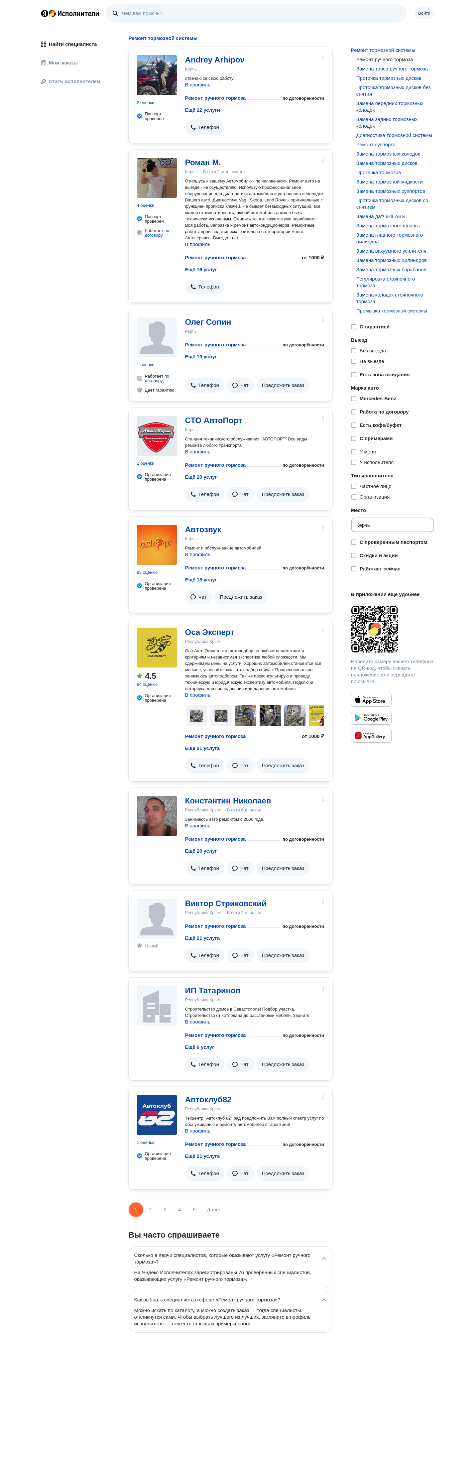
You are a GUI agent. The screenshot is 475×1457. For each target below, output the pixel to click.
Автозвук (203, 529)
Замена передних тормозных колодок (389, 106)
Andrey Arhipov (215, 59)
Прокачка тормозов (378, 172)
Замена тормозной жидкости (389, 181)
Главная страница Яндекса (44, 13)
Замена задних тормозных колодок (386, 122)
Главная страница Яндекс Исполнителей (70, 13)
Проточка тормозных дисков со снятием (392, 203)
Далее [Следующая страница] (214, 1209)
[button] (204, 127)
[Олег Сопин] (157, 337)
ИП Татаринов (213, 990)
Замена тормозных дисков (386, 163)
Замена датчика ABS (380, 216)
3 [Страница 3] (165, 1209)
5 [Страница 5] (194, 1209)
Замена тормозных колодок (388, 154)
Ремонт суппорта (376, 144)
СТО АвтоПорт (213, 420)
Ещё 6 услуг (199, 1047)
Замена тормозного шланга (388, 225)
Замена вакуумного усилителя (391, 251)
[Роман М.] (157, 178)
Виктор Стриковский (226, 903)
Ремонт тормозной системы (383, 50)
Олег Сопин (208, 321)
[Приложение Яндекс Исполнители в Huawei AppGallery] (371, 736)
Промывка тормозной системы (391, 310)
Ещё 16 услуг (201, 269)
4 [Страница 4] (179, 1209)
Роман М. (203, 162)
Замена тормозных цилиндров (391, 260)
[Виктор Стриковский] (157, 919)
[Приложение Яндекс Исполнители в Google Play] (371, 718)
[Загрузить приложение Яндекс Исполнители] (392, 629)
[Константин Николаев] (157, 816)
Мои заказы (59, 62)
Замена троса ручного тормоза (392, 68)
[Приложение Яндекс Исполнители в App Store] (371, 700)
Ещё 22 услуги (202, 110)
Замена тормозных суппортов (390, 191)
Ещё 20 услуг (201, 477)
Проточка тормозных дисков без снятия (393, 90)
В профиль (197, 84)
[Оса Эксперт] (157, 648)
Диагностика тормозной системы (394, 135)
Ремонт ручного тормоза (215, 98)
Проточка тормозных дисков (388, 78)
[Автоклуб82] (157, 1115)
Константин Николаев (228, 800)
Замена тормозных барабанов (391, 269)
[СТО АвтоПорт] (157, 436)
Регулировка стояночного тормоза (385, 282)
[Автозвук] (157, 545)
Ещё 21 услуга (202, 748)
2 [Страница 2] (150, 1209)
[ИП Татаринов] (157, 1006)
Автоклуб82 (208, 1099)
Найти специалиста (69, 44)
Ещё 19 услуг (201, 356)
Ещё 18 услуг (201, 579)
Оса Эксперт (209, 632)
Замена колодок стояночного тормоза (389, 298)
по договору (157, 233)
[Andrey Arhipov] (157, 75)
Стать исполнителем (70, 81)
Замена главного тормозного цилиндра (389, 238)
